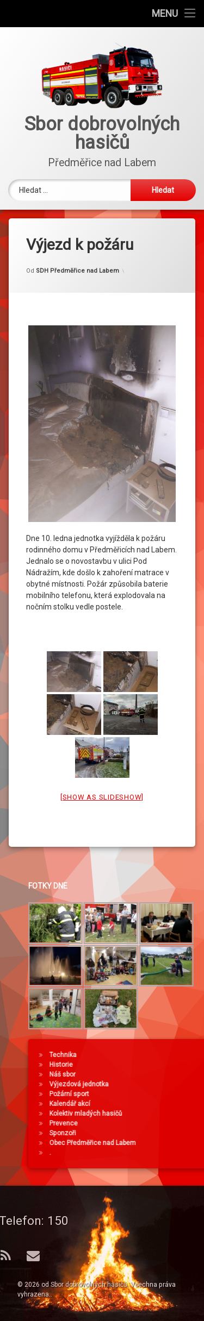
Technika (146, 1055)
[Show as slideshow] (102, 781)
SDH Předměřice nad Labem (77, 255)
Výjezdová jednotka (163, 1084)
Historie (145, 1064)
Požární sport (153, 1094)
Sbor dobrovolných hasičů (89, 1284)
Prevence (147, 1123)
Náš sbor (146, 1074)
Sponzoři (146, 1133)
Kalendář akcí (153, 1104)
